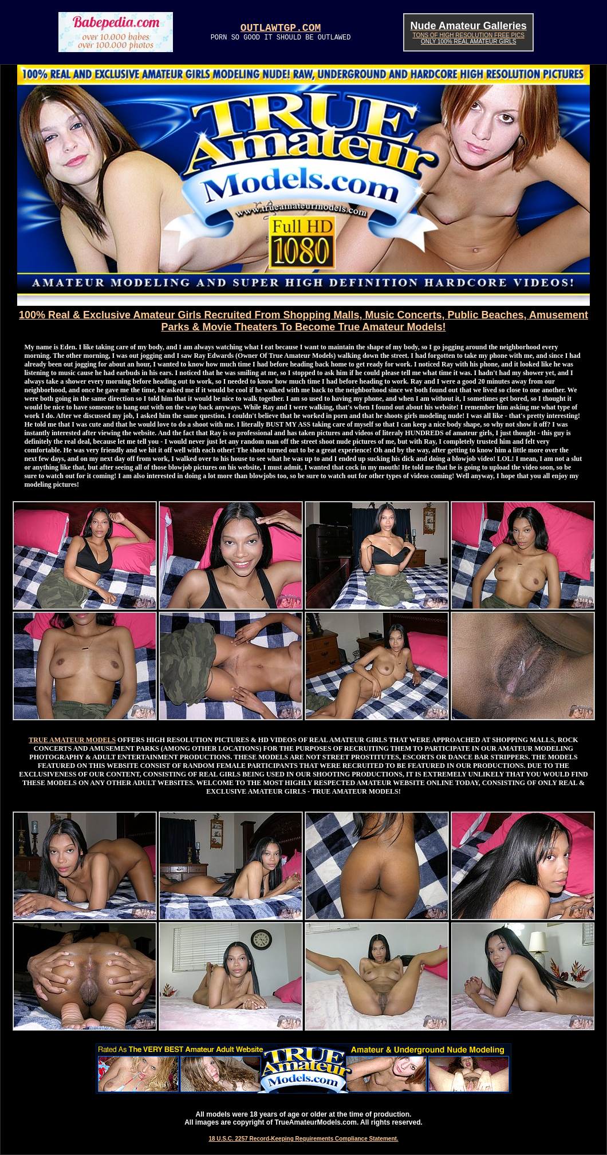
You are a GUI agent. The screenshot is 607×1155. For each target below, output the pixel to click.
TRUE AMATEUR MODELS (72, 740)
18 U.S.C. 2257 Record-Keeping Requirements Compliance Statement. (303, 1139)
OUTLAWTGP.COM (281, 28)
